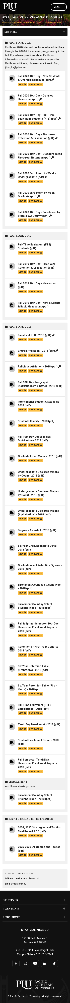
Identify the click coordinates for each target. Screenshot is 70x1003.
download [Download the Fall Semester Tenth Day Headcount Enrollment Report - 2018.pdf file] (35, 771)
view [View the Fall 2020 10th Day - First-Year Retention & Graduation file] (22, 143)
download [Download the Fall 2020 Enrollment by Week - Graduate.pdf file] (35, 201)
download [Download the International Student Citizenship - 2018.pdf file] (35, 410)
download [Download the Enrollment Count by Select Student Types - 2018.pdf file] (35, 612)
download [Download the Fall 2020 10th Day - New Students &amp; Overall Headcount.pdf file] (35, 84)
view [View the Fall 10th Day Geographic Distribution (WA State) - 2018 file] (22, 390)
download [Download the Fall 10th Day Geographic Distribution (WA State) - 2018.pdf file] (35, 390)
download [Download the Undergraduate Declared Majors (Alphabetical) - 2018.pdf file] (35, 519)
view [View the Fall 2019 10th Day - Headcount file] (22, 292)
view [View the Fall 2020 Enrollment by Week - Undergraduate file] (22, 181)
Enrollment (16, 781)
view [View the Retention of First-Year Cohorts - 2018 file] (22, 655)
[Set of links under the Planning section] (63, 908)
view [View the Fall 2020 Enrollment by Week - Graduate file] (22, 201)
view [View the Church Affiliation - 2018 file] (22, 355)
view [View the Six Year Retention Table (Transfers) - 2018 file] (22, 674)
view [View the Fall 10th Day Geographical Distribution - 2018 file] (22, 445)
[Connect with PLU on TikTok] (54, 963)
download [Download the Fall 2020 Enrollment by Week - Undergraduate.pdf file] (35, 181)
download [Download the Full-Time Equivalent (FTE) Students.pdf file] (35, 253)
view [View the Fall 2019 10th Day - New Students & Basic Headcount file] (22, 311)
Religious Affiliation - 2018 (34, 366)
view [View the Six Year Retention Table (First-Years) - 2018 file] (22, 694)
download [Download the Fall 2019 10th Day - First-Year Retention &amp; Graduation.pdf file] (35, 272)
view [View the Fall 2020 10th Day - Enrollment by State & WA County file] (22, 220)
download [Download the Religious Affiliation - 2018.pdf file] (35, 371)
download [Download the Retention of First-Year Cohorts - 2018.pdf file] (35, 655)
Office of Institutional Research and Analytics (22, 23)
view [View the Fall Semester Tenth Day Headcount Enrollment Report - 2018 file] (22, 771)
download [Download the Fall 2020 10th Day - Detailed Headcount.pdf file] (35, 104)
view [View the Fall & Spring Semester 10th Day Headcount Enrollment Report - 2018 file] (22, 635)
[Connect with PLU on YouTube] (35, 963)
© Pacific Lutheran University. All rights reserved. (35, 996)
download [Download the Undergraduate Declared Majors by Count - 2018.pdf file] (35, 499)
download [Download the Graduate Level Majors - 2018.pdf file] (35, 460)
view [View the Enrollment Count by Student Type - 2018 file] (22, 593)
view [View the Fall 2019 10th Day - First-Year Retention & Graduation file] (22, 272)
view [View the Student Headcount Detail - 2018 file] (22, 748)
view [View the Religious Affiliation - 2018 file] (22, 371)
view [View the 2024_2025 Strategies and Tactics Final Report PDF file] (22, 836)
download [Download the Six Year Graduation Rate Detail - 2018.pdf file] (35, 554)
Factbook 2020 (18, 42)
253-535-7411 (24, 950)
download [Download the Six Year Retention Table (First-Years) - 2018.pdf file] (35, 694)
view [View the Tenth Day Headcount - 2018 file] (22, 729)
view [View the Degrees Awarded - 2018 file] (22, 535)
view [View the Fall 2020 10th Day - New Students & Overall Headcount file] (22, 84)
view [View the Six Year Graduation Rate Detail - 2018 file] (22, 554)
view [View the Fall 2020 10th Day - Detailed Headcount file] (22, 104)
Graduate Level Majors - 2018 (36, 456)
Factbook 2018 (18, 326)
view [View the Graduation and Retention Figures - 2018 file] (22, 573)
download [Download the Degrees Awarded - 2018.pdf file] (35, 535)
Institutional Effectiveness (29, 819)
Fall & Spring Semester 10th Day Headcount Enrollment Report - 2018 (38, 627)
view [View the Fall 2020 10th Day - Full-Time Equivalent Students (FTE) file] (22, 123)
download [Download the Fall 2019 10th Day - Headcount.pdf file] (35, 292)
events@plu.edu (44, 950)
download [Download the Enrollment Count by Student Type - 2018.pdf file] (35, 593)
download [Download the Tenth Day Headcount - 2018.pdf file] (35, 729)
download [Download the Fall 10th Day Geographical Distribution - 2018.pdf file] (35, 445)
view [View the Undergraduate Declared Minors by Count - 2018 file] (22, 480)
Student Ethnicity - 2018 (32, 421)
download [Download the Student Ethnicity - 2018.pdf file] (35, 425)
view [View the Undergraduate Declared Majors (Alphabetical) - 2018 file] (22, 519)
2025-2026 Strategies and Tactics (39, 847)
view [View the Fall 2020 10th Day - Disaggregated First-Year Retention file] (22, 162)
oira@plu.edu (19, 883)
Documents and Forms (53, 23)
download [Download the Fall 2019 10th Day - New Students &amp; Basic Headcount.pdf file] (35, 311)
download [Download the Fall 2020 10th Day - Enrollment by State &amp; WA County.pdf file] (35, 220)
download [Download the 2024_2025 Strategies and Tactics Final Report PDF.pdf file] (35, 836)
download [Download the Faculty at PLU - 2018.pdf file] (35, 339)
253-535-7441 (44, 954)
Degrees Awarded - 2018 (33, 530)
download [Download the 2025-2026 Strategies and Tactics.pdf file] (35, 855)
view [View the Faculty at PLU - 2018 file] (22, 339)
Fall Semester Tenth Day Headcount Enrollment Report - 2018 (37, 763)
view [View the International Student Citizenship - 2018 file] (22, 410)
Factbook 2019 (18, 236)
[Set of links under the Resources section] (63, 917)
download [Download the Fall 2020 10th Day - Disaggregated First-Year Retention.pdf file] (35, 162)
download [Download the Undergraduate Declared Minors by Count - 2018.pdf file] (35, 480)
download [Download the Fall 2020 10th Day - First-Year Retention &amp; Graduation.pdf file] (35, 143)
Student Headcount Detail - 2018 (38, 740)
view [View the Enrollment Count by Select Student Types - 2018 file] (22, 612)
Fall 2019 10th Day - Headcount (37, 283)
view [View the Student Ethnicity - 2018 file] (22, 425)
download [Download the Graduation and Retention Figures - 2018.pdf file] (35, 573)
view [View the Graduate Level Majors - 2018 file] (22, 460)
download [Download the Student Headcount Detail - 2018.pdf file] (35, 748)
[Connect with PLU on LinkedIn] (44, 963)
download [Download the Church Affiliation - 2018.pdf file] (35, 355)
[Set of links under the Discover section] (63, 900)
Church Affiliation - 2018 (33, 350)
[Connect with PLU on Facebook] (16, 963)
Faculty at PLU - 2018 (31, 335)
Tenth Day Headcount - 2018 (35, 724)
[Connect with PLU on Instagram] (25, 963)
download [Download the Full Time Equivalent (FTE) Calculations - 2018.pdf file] (35, 713)
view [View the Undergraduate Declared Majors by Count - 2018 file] (22, 499)
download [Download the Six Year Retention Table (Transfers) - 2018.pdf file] (35, 674)
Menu (58, 7)
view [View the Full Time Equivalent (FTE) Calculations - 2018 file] (22, 713)
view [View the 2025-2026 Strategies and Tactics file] (22, 855)
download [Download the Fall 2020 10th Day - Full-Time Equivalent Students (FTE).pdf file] (35, 123)
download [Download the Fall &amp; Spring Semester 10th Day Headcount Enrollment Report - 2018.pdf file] (35, 635)
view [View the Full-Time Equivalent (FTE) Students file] (22, 253)
